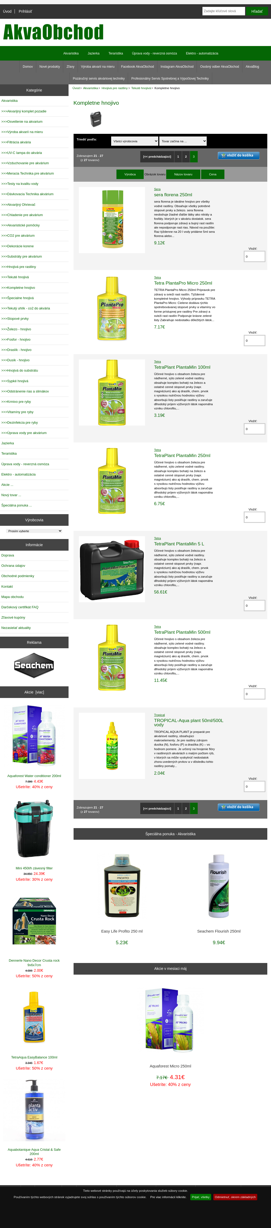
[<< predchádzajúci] (157, 156)
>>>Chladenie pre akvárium (22, 215)
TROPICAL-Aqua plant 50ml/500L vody (188, 722)
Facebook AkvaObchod (137, 67)
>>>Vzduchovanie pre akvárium (25, 163)
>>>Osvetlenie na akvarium (22, 122)
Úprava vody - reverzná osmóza (154, 53)
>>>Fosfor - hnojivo (15, 339)
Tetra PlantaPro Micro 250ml (183, 283)
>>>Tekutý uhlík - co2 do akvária (25, 308)
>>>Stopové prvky (15, 319)
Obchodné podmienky (17, 576)
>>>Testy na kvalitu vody (19, 184)
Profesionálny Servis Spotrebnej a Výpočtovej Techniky (170, 78)
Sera (157, 189)
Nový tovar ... (11, 495)
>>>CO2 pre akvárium (18, 236)
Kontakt (7, 586)
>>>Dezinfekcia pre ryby (19, 422)
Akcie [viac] (34, 692)
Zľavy (70, 67)
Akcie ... (7, 485)
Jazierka (94, 53)
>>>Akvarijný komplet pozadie (23, 111)
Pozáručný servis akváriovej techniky (99, 78)
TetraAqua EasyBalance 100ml (34, 1023)
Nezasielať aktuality (16, 628)
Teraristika (116, 53)
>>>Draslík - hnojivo (16, 350)
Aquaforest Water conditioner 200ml (34, 741)
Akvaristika (90, 88)
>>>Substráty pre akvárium (21, 256)
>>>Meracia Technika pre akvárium (27, 173)
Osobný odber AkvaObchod (219, 67)
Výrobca (130, 174)
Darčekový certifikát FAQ (19, 607)
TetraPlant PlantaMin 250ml (182, 455)
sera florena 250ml (173, 194)
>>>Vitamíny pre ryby (17, 412)
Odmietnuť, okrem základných (235, 1197)
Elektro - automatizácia (202, 53)
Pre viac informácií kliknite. (168, 1197)
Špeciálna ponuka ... (16, 505)
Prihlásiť (25, 11)
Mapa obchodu (12, 597)
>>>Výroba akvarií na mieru (22, 132)
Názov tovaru (183, 174)
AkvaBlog (252, 67)
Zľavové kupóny (13, 617)
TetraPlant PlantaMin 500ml (182, 632)
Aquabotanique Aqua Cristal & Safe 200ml (34, 1117)
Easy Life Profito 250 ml (122, 931)
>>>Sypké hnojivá (14, 381)
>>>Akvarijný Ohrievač (18, 205)
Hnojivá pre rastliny (115, 88)
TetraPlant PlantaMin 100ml (182, 367)
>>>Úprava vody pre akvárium (24, 433)
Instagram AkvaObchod (177, 67)
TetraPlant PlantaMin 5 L (179, 543)
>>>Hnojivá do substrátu (19, 370)
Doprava (7, 555)
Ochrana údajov (13, 566)
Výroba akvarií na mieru (98, 67)
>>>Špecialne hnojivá (17, 298)
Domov (28, 67)
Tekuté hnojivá (141, 88)
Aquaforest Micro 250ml (170, 1066)
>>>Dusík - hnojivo (15, 360)
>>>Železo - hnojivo (16, 329)
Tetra (157, 277)
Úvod (7, 11)
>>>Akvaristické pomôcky (20, 225)
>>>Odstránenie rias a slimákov (25, 391)
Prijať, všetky (201, 1197)
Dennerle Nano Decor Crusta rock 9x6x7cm (34, 928)
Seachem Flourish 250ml (219, 931)
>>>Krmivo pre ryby (16, 402)
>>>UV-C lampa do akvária (21, 153)
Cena (212, 174)
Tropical (159, 714)
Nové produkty (49, 67)
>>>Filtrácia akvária (16, 142)
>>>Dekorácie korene (17, 246)
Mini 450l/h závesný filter (34, 834)
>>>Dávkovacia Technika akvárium (27, 194)
